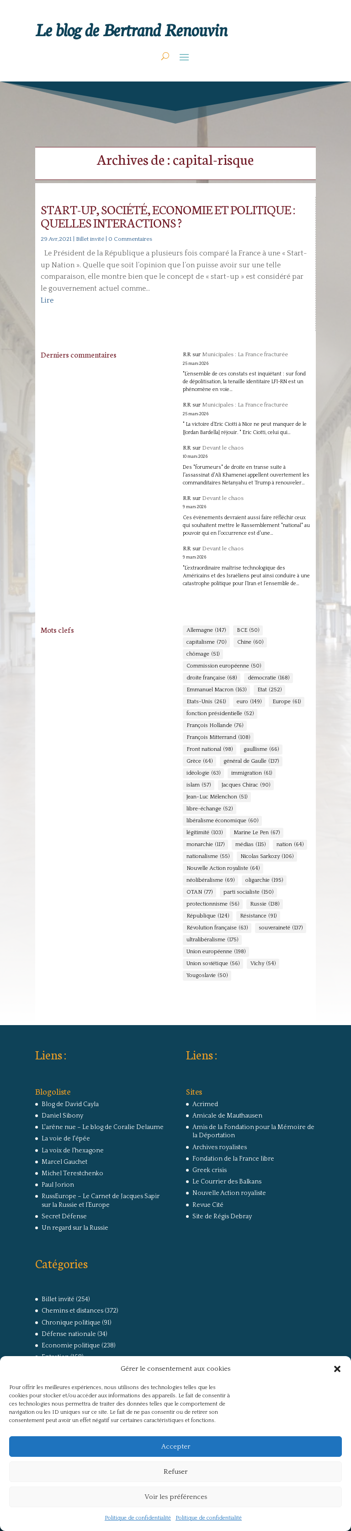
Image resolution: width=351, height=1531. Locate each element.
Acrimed (205, 1104)
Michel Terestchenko (72, 1173)
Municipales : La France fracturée (245, 354)
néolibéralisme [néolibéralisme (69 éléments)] (210, 880)
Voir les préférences (175, 1497)
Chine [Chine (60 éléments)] (250, 642)
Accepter (175, 1446)
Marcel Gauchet (64, 1162)
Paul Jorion (58, 1185)
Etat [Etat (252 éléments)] (269, 690)
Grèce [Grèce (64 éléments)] (199, 761)
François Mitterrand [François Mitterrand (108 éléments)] (218, 737)
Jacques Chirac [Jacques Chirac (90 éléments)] (246, 785)
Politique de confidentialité (138, 1518)
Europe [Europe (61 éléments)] (286, 702)
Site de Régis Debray (222, 1216)
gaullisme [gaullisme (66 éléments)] (261, 749)
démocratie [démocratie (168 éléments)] (268, 678)
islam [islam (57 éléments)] (198, 785)
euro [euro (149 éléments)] (249, 702)
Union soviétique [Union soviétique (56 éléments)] (212, 964)
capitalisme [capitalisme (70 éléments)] (206, 642)
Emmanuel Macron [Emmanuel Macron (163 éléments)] (216, 690)
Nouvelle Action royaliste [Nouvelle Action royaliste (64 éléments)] (223, 868)
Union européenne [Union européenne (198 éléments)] (215, 952)
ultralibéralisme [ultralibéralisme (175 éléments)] (212, 940)
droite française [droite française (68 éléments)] (211, 678)
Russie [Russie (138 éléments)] (264, 904)
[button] (337, 1369)
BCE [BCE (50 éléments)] (248, 630)
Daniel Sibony (62, 1115)
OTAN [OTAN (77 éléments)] (199, 892)
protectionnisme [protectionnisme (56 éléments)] (212, 904)
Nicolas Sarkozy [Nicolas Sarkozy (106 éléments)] (266, 856)
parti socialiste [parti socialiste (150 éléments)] (248, 892)
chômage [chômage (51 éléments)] (202, 654)
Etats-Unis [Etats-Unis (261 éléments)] (206, 702)
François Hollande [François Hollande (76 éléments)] (214, 726)
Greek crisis (209, 1170)
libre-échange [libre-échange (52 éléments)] (209, 809)
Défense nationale (69, 1334)
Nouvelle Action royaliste (229, 1193)
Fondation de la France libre (233, 1158)
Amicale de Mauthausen (227, 1115)
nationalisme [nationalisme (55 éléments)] (207, 856)
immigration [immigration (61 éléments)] (251, 773)
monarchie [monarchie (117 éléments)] (205, 845)
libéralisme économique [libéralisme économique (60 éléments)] (222, 821)
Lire (47, 300)
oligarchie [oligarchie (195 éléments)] (264, 880)
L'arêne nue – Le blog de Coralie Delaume (103, 1127)
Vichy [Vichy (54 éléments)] (263, 964)
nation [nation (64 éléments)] (290, 845)
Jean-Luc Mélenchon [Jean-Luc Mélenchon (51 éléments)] (216, 797)
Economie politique (71, 1345)
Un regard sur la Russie (75, 1228)
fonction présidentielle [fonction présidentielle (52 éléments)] (220, 714)
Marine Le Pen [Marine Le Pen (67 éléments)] (257, 833)
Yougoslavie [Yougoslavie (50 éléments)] (207, 976)
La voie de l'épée (66, 1138)
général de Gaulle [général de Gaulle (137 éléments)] (251, 761)
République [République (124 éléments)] (207, 916)
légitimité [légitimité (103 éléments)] (204, 833)
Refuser (175, 1472)
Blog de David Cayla (70, 1104)
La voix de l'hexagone (73, 1150)
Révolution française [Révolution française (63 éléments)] (217, 928)
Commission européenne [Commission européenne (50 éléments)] (223, 666)
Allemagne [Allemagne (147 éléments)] (206, 630)
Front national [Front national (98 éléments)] (209, 749)
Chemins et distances (72, 1310)
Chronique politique (71, 1322)
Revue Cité (207, 1205)
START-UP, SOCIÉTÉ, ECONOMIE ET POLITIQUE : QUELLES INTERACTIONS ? (168, 216)
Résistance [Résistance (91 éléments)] (258, 916)
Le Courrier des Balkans (226, 1181)
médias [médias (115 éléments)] (250, 845)
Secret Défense (64, 1216)
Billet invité (90, 239)
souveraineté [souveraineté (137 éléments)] (281, 928)
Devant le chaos (223, 448)
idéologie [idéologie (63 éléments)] (203, 773)
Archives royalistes (219, 1147)
